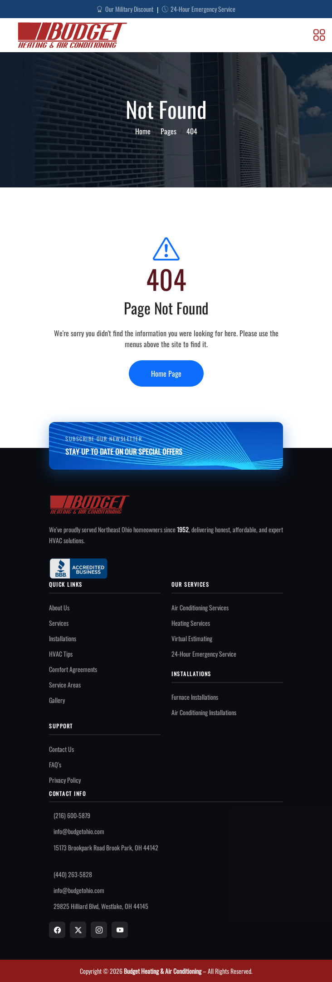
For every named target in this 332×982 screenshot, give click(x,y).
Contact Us (61, 749)
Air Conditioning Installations (203, 712)
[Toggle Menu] (319, 35)
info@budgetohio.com (79, 831)
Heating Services (190, 623)
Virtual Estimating (191, 638)
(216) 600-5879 (72, 815)
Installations (62, 638)
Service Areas (65, 684)
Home (143, 131)
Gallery (57, 700)
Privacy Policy (65, 780)
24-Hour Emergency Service (203, 653)
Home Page (166, 373)
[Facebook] (57, 930)
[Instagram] (99, 930)
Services (58, 623)
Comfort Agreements (73, 669)
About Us (59, 607)
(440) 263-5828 (73, 874)
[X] (78, 930)
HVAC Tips (61, 653)
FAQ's (55, 764)
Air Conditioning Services (200, 607)
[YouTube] (120, 930)
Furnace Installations (194, 697)
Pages (168, 131)
